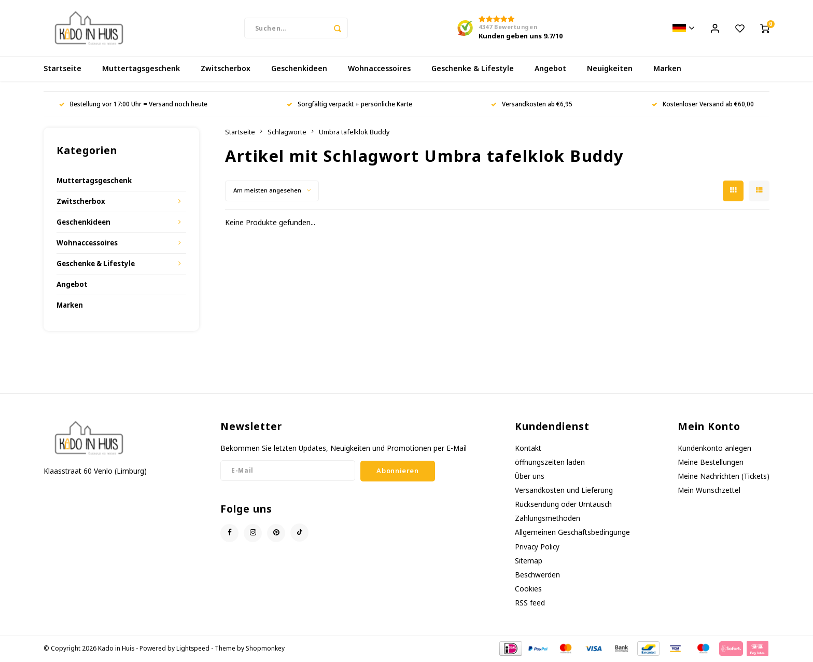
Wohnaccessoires (379, 70)
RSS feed (530, 604)
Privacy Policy (537, 548)
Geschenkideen (299, 70)
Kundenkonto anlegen (714, 449)
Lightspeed (192, 649)
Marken (667, 70)
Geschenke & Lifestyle (472, 70)
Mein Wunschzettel (709, 491)
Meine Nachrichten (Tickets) (723, 477)
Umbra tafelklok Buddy (354, 133)
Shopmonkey (265, 649)
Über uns (529, 477)
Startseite (62, 70)
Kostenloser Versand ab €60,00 (703, 105)
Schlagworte (287, 133)
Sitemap (528, 562)
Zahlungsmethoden (547, 520)
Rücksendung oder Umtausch (563, 506)
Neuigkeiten (610, 70)
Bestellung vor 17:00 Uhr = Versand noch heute (133, 105)
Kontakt (528, 449)
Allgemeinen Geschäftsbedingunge (572, 534)
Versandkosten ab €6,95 (531, 105)
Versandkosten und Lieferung (564, 491)
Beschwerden (537, 576)
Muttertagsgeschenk (141, 70)
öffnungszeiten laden (550, 463)
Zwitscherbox (225, 70)
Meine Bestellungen (711, 463)
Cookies (528, 590)
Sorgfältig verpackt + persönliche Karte (349, 105)
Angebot (550, 70)
